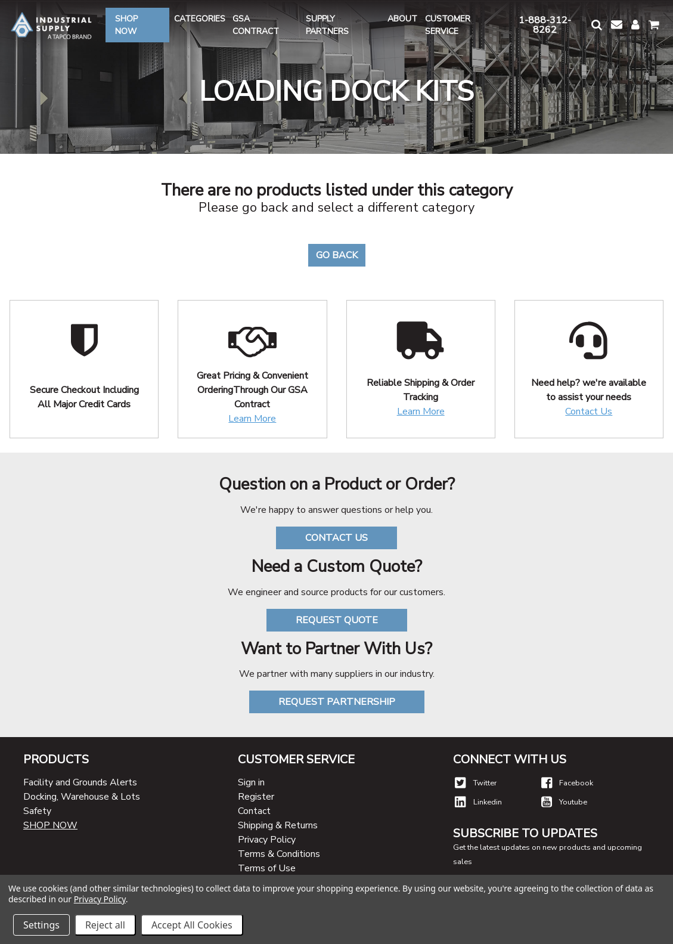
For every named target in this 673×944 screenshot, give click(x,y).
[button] (596, 25)
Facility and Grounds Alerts (80, 782)
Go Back (337, 255)
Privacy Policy (267, 839)
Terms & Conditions (279, 854)
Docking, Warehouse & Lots (81, 796)
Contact (254, 811)
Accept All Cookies (191, 924)
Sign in (251, 782)
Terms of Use (267, 868)
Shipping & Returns (278, 825)
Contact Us (588, 411)
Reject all (105, 924)
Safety (37, 811)
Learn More (252, 418)
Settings (41, 924)
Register (256, 796)
